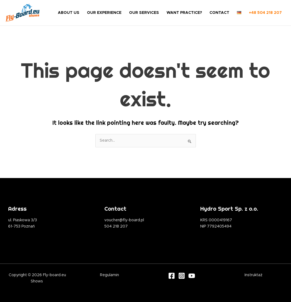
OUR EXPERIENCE (104, 13)
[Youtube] (191, 275)
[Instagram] (181, 275)
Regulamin (109, 275)
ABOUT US (68, 13)
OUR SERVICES (144, 13)
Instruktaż (253, 275)
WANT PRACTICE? (184, 13)
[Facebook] (171, 275)
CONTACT (219, 13)
